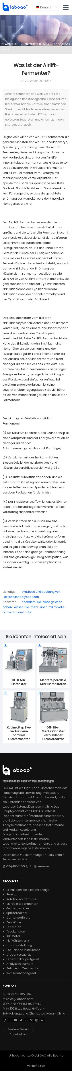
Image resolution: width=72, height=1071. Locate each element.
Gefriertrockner (17, 908)
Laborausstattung (19, 945)
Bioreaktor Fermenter (22, 904)
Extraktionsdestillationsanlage (27, 890)
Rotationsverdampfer (22, 899)
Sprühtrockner (17, 913)
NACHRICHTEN (35, 44)
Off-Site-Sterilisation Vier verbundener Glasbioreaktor (53, 733)
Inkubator (13, 936)
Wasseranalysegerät (21, 973)
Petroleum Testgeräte (22, 968)
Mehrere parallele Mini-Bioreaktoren (53, 682)
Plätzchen (54, 855)
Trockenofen (15, 931)
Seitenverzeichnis (15, 859)
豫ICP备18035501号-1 (17, 866)
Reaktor (12, 894)
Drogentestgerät (18, 954)
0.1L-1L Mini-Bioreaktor (19, 682)
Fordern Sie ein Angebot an (18, 1029)
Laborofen (13, 927)
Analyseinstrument (20, 964)
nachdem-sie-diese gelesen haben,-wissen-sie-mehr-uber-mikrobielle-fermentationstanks (34, 607)
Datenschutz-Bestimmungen (23, 855)
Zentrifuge (13, 922)
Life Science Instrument (23, 950)
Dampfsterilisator (19, 917)
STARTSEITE (9, 44)
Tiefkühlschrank (17, 941)
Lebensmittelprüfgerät (22, 959)
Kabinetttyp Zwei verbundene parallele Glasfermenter (19, 733)
